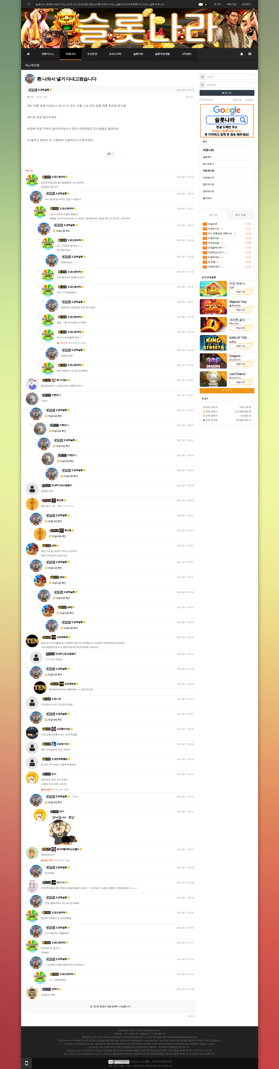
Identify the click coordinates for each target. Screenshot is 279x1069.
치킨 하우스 (237, 283)
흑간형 (59, 500)
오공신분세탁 (60, 176)
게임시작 (240, 291)
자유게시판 (32, 65)
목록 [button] (189, 97)
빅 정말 (209, 262)
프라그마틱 (115, 53)
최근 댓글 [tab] (240, 214)
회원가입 (231, 4)
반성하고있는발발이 (62, 485)
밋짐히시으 (211, 228)
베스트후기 (208, 164)
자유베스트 (208, 177)
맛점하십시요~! (213, 252)
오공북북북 (61, 637)
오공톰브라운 (62, 729)
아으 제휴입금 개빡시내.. (218, 233)
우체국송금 (211, 243)
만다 (54, 774)
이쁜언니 (56, 395)
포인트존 (92, 53)
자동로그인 (207, 99)
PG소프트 (234, 323)
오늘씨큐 (210, 224)
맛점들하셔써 (212, 247)
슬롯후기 (207, 157)
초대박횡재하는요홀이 (67, 849)
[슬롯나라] (139, 28)
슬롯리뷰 (138, 53)
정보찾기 (246, 4)
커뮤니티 (70, 53)
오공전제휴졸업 (61, 759)
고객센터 (187, 53)
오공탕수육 (61, 744)
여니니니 (60, 882)
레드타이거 (235, 359)
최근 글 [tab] (213, 214)
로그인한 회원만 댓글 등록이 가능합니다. (110, 1006)
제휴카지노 (47, 53)
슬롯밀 (232, 341)
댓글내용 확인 (63, 230)
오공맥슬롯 (45, 89)
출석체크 (207, 198)
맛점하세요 (211, 238)
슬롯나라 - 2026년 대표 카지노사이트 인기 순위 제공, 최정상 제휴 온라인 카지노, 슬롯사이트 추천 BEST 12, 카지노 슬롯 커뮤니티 (100, 4)
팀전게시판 (208, 184)
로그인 (217, 4)
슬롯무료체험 (162, 53)
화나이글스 (61, 380)
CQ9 (231, 287)
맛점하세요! (211, 266)
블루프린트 (235, 305)
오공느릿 (56, 699)
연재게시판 (208, 191)
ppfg (55, 545)
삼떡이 (56, 989)
